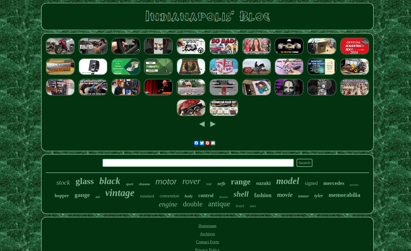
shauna (144, 184)
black (110, 181)
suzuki (263, 183)
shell (241, 194)
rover (191, 181)
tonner (303, 196)
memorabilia (344, 195)
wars (253, 206)
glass (85, 181)
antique (219, 204)
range (240, 181)
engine (168, 204)
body (189, 196)
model (287, 181)
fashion (262, 195)
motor (166, 181)
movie (285, 194)
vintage (119, 192)
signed (311, 183)
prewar (354, 184)
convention (169, 196)
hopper (62, 195)
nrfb (221, 183)
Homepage (208, 226)
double (193, 204)
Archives (207, 234)
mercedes (333, 183)
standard (147, 196)
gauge (82, 194)
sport (129, 184)
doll (98, 197)
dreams (223, 197)
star (209, 184)
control (206, 195)
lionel (240, 206)
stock (63, 182)
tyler (318, 195)
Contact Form (207, 242)
